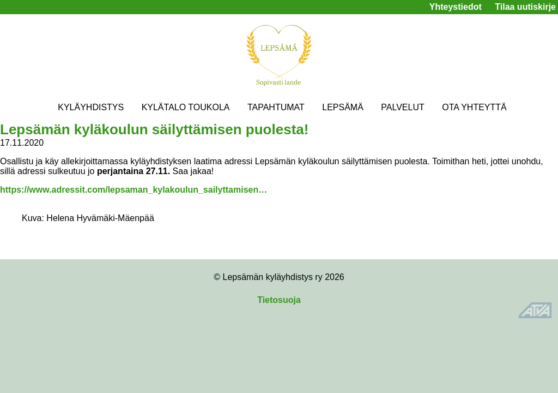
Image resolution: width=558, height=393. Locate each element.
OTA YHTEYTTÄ (474, 107)
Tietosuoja (279, 300)
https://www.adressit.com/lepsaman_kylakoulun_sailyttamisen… (133, 189)
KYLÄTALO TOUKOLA (186, 107)
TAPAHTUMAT (276, 107)
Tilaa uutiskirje (525, 6)
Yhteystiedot (455, 6)
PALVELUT (402, 107)
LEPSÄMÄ (342, 107)
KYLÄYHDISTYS (91, 107)
